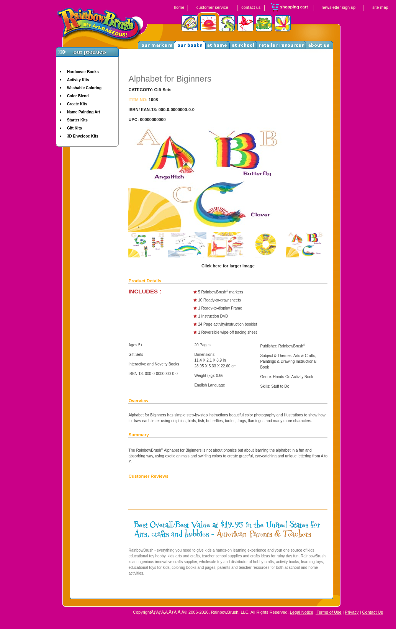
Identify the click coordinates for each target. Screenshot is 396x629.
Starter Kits (77, 120)
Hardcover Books (83, 72)
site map (380, 7)
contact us (250, 7)
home (179, 7)
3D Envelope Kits (82, 136)
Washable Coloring (84, 88)
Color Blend (78, 96)
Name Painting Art (83, 112)
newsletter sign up (339, 7)
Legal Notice (301, 612)
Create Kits (77, 104)
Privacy (352, 612)
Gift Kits (74, 128)
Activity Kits (78, 80)
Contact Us (372, 612)
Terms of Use (329, 612)
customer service (212, 7)
